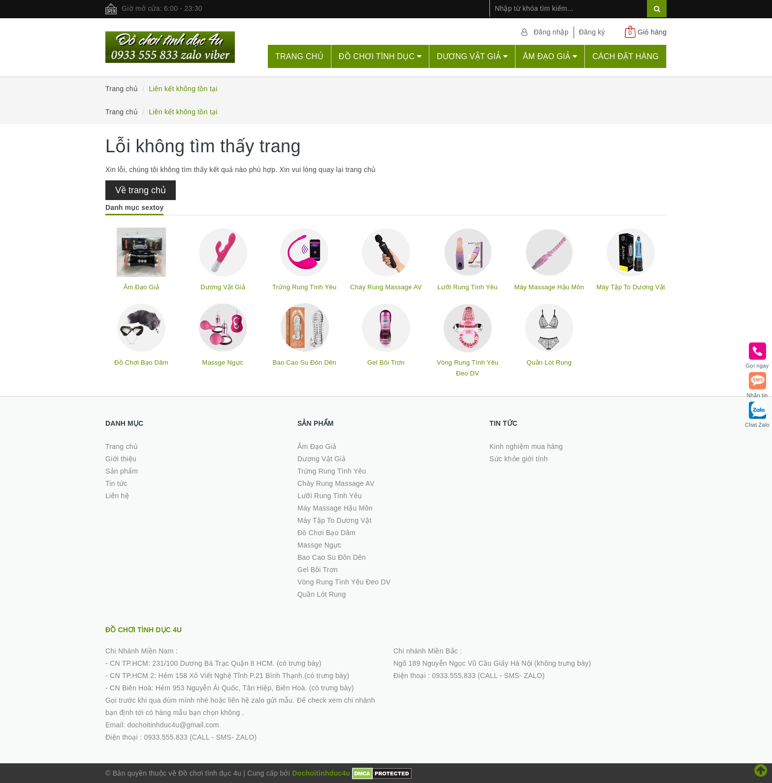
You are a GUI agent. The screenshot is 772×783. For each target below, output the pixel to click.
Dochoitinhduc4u (321, 773)
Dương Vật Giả (472, 56)
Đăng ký (592, 32)
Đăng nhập (551, 32)
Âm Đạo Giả (550, 56)
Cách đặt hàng (625, 56)
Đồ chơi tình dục (380, 56)
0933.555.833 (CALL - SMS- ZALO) (200, 737)
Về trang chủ (140, 190)
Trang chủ (299, 56)
